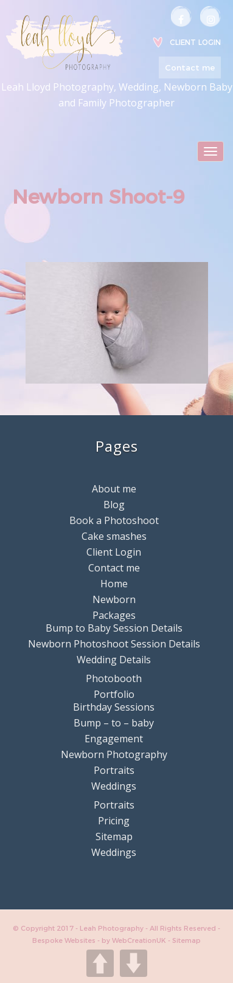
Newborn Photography (114, 754)
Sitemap (114, 836)
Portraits (114, 770)
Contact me (190, 67)
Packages (114, 615)
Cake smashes (114, 536)
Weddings (113, 786)
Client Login (195, 42)
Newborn (114, 599)
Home (114, 583)
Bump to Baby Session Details (114, 628)
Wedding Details (114, 659)
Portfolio (114, 694)
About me (114, 488)
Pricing (114, 820)
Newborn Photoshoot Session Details (114, 643)
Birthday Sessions (114, 707)
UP (100, 963)
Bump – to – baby (114, 722)
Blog (114, 504)
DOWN (133, 963)
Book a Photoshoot (114, 520)
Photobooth (114, 678)
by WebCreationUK (135, 940)
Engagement (114, 738)
